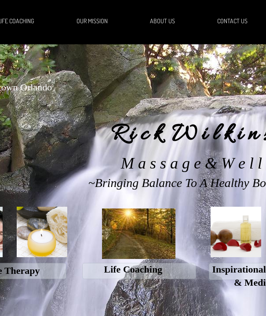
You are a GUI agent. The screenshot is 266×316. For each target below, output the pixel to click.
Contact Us (232, 21)
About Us (162, 21)
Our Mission (92, 21)
